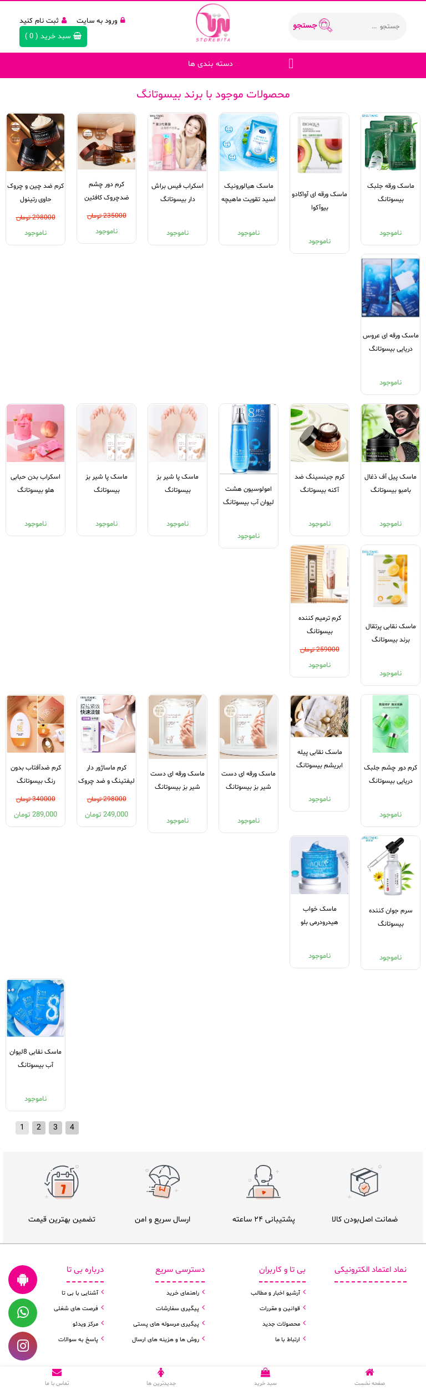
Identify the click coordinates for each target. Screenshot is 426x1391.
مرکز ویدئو (85, 1324)
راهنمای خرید (182, 1293)
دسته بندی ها (210, 64)
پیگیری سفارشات (177, 1309)
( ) (53, 37)
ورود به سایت (101, 21)
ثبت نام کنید (43, 21)
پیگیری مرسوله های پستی (166, 1324)
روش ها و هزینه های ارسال (165, 1340)
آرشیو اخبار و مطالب (275, 1293)
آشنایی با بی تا (80, 1293)
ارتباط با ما (287, 1340)
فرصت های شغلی (76, 1309)
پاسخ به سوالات (78, 1340)
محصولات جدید (281, 1324)
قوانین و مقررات (280, 1309)
